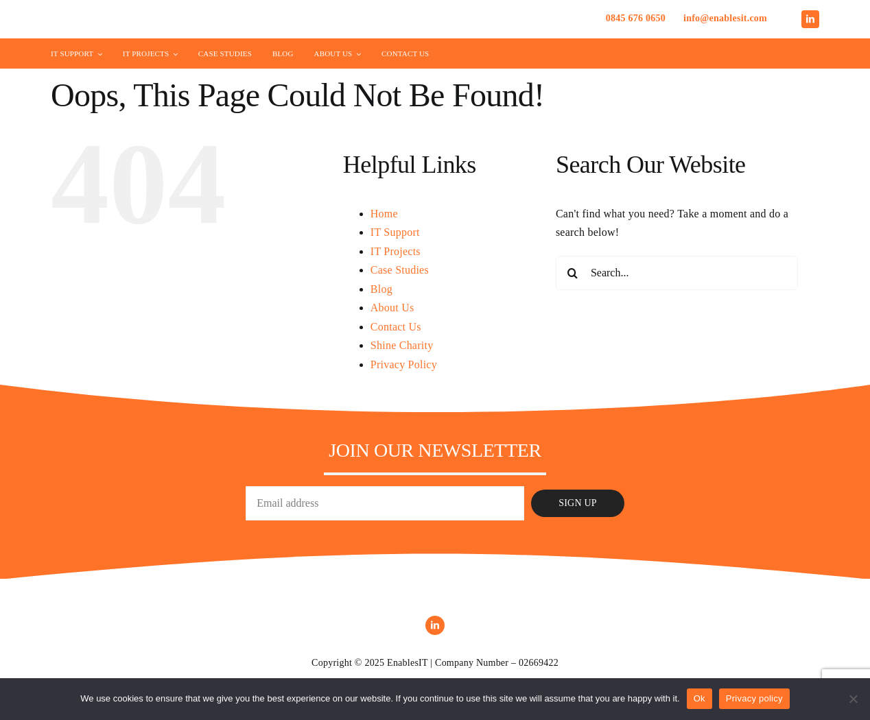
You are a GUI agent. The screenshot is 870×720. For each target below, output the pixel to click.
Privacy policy (754, 698)
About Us (392, 307)
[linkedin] (810, 19)
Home (384, 213)
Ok (699, 698)
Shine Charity (402, 345)
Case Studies (400, 270)
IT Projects (396, 251)
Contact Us (396, 327)
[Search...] (677, 273)
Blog (381, 289)
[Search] (573, 273)
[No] (853, 699)
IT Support (395, 232)
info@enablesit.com (725, 18)
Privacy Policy (404, 364)
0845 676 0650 (636, 18)
